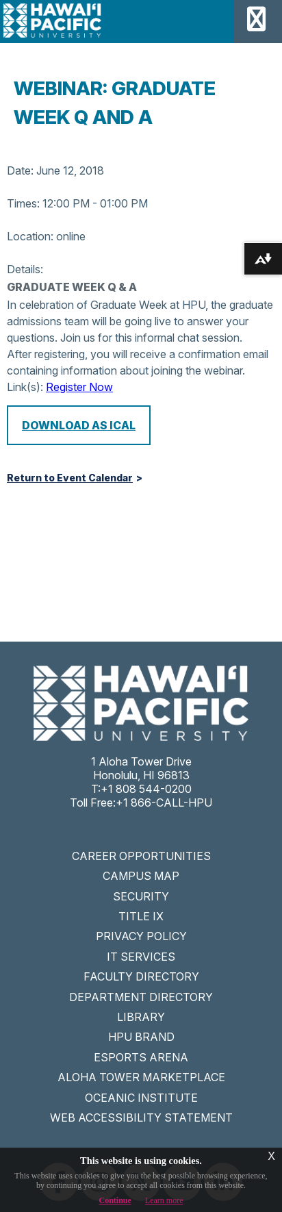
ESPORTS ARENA (141, 1057)
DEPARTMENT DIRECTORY (141, 997)
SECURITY (141, 896)
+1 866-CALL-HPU (164, 802)
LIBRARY (141, 1017)
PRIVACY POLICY (141, 936)
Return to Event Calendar (70, 478)
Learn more (164, 1200)
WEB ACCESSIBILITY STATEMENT (141, 1117)
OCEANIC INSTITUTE (141, 1097)
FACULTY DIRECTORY (141, 976)
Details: (25, 269)
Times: (23, 203)
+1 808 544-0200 (146, 789)
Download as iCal (79, 425)
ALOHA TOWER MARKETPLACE (141, 1077)
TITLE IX (141, 916)
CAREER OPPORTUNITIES (141, 856)
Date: (20, 170)
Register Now (79, 387)
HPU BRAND (141, 1037)
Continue (115, 1200)
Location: (30, 236)
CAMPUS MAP (141, 876)
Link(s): (25, 387)
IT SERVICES (141, 956)
